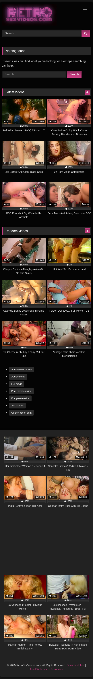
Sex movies (17, 405)
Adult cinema (18, 376)
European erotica (20, 398)
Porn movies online (21, 391)
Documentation (75, 665)
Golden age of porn (21, 412)
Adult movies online (21, 369)
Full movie (16, 384)
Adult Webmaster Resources (46, 669)
